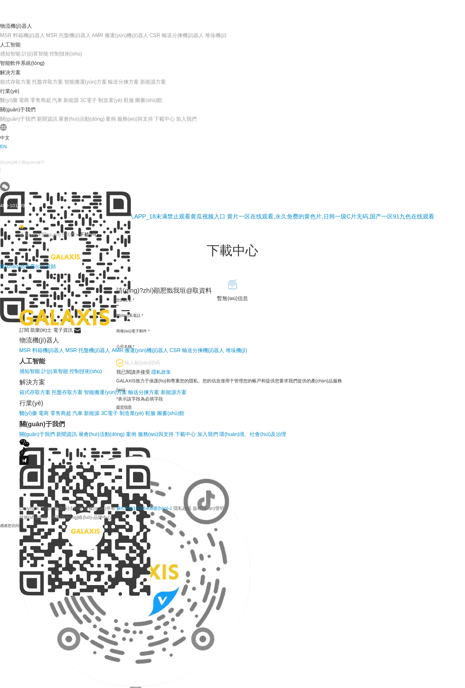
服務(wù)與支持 (135, 119)
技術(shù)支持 (33, 517)
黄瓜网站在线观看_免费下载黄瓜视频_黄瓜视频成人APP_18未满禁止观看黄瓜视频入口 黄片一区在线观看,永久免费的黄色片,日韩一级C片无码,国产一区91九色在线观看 (217, 216)
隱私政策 (182, 508)
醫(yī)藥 (9, 100)
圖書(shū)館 (148, 100)
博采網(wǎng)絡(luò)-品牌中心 (81, 517)
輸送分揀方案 (123, 82)
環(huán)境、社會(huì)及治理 (252, 434)
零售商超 (40, 100)
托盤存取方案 (47, 82)
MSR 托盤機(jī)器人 (68, 35)
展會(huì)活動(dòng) (81, 119)
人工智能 (10, 44)
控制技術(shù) (65, 53)
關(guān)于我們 (18, 109)
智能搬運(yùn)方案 (85, 82)
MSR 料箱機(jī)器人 (22, 35)
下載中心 (164, 119)
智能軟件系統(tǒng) (22, 63)
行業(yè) (9, 91)
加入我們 (186, 119)
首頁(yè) (28, 234)
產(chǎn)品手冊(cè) (23, 266)
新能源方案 (153, 82)
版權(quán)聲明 (208, 508)
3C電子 (88, 100)
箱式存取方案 (15, 82)
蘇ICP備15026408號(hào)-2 (144, 508)
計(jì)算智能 (35, 53)
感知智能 (10, 53)
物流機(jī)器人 (16, 26)
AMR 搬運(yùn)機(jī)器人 (120, 35)
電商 (24, 100)
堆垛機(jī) (216, 35)
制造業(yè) (110, 100)
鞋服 (129, 100)
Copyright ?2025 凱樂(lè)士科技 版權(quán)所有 (121, 508)
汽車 (57, 100)
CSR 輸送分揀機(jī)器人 (176, 35)
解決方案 (10, 72)
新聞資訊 (47, 119)
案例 (111, 119)
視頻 (51, 266)
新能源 (71, 100)
